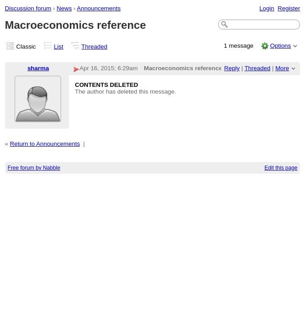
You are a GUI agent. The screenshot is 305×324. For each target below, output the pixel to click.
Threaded (95, 46)
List (59, 46)
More (282, 68)
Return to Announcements (45, 143)
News (64, 8)
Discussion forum (28, 8)
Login (266, 8)
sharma (38, 68)
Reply (232, 68)
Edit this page (280, 168)
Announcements (99, 8)
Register (289, 8)
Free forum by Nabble (34, 168)
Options (280, 45)
